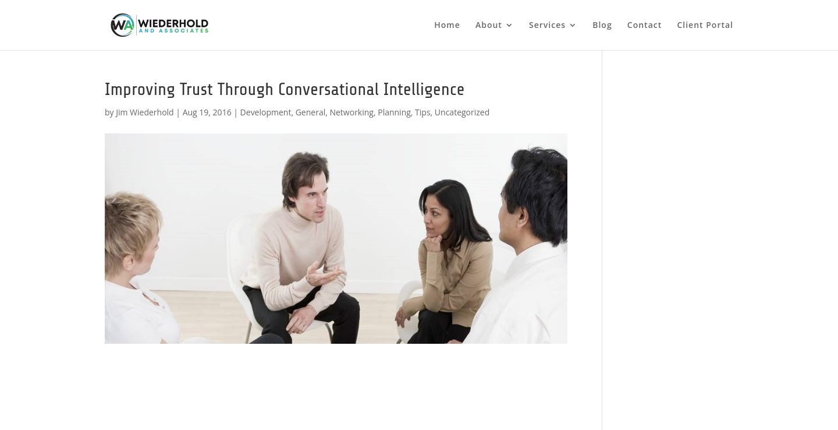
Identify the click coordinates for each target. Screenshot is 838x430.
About (488, 25)
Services (547, 25)
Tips (422, 112)
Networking (351, 112)
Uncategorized (462, 112)
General (311, 112)
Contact (644, 25)
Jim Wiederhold (144, 112)
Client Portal (705, 25)
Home (447, 25)
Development (266, 112)
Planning (394, 112)
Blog (602, 25)
